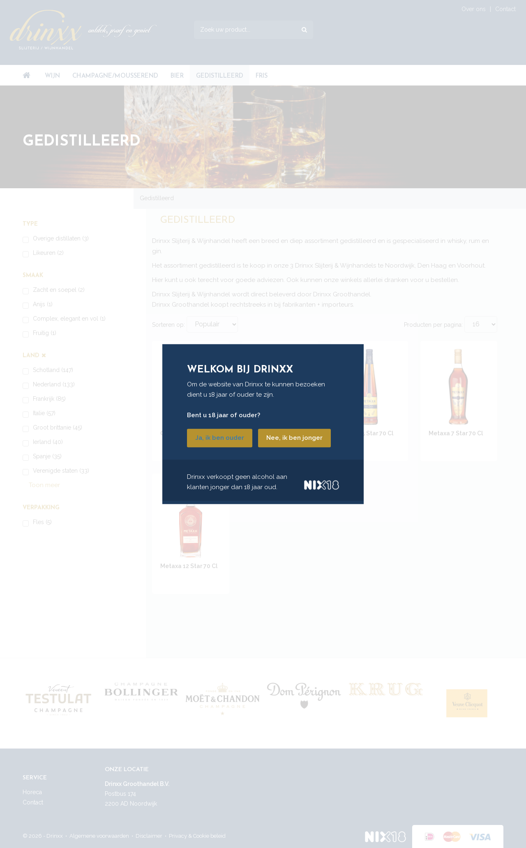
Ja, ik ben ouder (219, 437)
